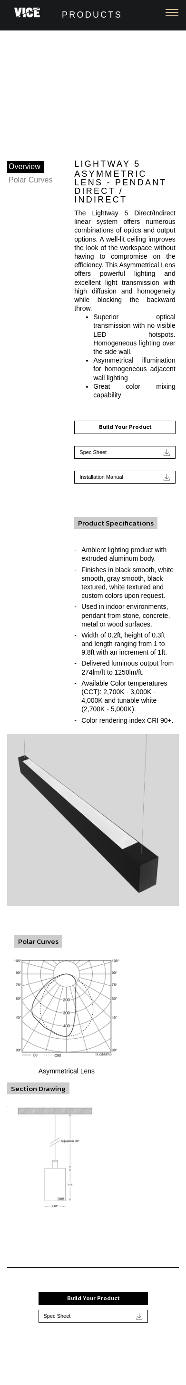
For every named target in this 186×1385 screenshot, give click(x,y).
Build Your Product (125, 427)
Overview (24, 166)
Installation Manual (124, 477)
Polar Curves (30, 180)
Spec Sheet (124, 452)
